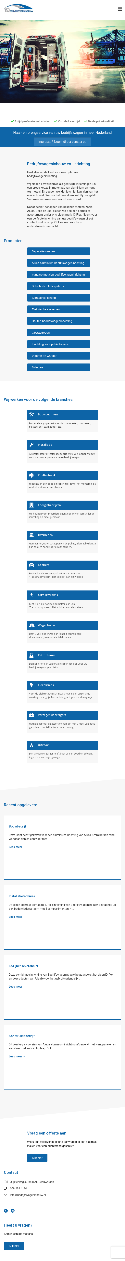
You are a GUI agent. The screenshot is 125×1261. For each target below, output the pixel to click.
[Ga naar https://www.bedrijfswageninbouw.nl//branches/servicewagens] (62, 601)
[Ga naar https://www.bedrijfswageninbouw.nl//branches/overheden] (62, 541)
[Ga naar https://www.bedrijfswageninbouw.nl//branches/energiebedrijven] (62, 511)
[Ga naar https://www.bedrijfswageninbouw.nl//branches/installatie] (62, 451)
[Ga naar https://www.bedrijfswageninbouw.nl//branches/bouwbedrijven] (62, 421)
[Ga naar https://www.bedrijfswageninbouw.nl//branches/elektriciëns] (62, 691)
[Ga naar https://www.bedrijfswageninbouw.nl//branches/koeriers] (62, 571)
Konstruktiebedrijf (22, 1035)
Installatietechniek (22, 896)
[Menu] (120, 9)
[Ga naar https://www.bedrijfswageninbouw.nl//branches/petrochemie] (62, 661)
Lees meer (17, 846)
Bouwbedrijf (17, 826)
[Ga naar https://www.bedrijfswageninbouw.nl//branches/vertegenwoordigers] (62, 721)
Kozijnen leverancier (23, 965)
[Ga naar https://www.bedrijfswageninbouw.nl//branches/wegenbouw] (62, 631)
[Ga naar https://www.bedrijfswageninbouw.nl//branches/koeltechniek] (62, 481)
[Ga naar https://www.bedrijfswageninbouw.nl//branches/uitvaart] (62, 751)
